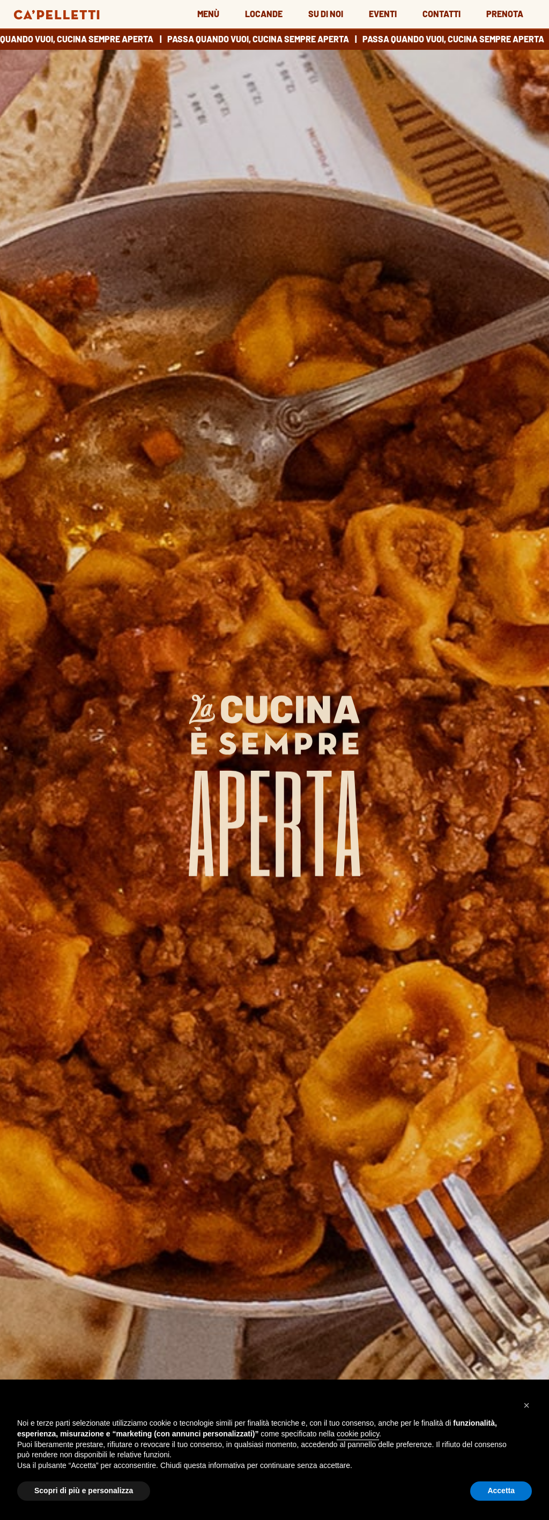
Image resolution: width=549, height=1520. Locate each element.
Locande (264, 14)
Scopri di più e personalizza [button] (83, 1490)
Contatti (441, 14)
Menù (208, 14)
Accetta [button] (501, 1490)
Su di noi (325, 14)
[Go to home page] (56, 13)
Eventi (383, 14)
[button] (526, 1405)
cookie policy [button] (358, 1433)
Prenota (504, 14)
